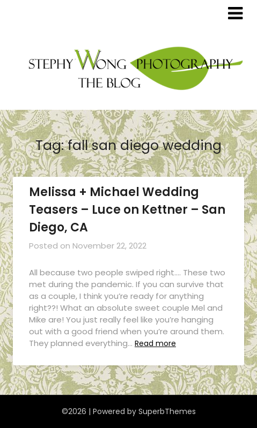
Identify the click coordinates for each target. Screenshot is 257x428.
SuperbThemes (167, 411)
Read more (155, 343)
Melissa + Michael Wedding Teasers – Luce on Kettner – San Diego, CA (127, 210)
